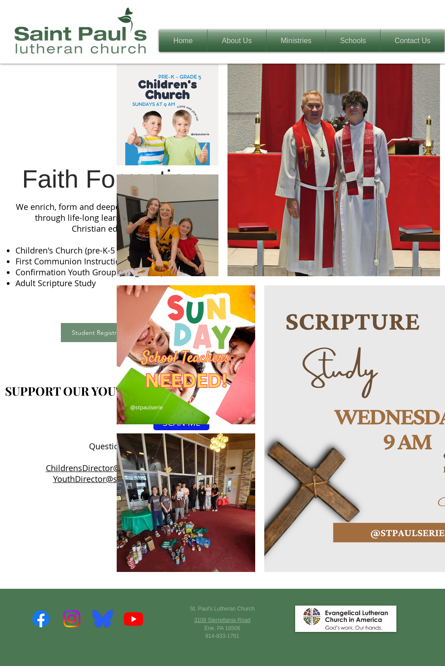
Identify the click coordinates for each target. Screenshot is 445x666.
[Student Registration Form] (110, 332)
